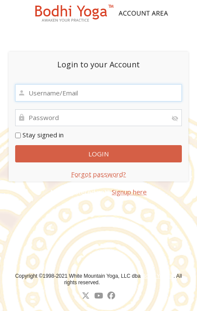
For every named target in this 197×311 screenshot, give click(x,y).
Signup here (129, 191)
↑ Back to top (118, 282)
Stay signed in (39, 135)
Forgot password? (98, 174)
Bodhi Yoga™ (158, 276)
